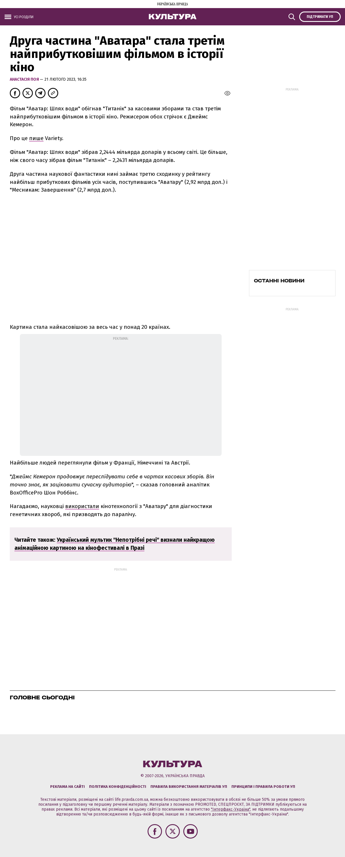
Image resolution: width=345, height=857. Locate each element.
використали (82, 506)
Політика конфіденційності (117, 786)
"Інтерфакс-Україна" (230, 809)
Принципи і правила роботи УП (263, 786)
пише (36, 138)
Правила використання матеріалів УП (188, 786)
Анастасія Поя (25, 79)
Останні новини (279, 281)
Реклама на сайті (67, 786)
